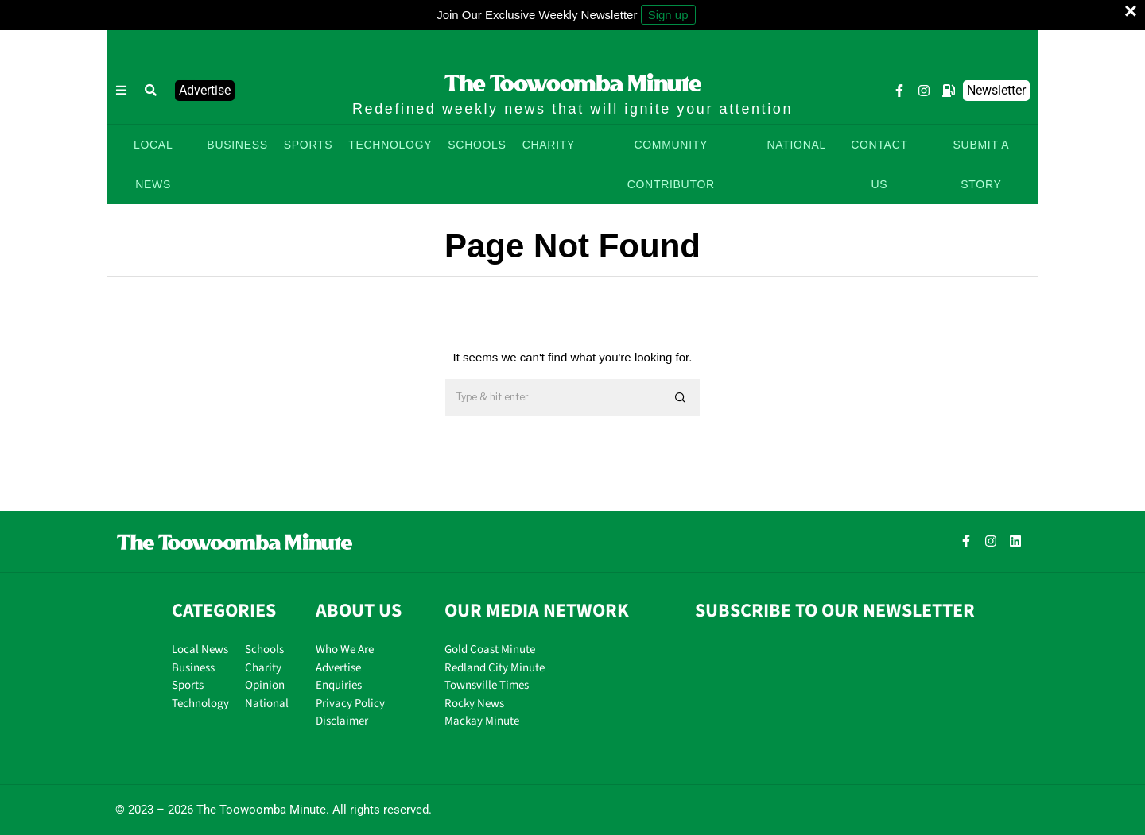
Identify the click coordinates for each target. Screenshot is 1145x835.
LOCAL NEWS (153, 164)
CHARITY (548, 144)
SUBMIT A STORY (981, 164)
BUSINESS (237, 144)
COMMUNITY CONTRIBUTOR (671, 164)
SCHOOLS (477, 144)
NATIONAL (796, 144)
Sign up (668, 14)
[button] (151, 90)
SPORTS (308, 144)
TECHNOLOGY (390, 144)
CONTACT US (879, 164)
